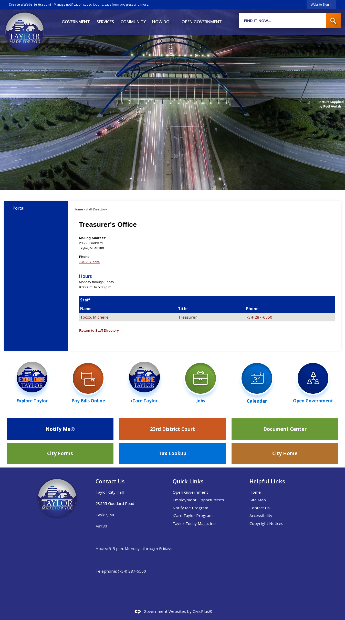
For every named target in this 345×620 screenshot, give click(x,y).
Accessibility (260, 515)
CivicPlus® (202, 611)
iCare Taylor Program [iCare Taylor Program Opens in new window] (193, 515)
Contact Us (259, 507)
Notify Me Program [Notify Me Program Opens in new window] (190, 507)
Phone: (84, 257)
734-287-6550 (89, 262)
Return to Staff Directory (99, 330)
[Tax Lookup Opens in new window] (172, 453)
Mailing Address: (92, 238)
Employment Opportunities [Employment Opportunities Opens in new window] (198, 499)
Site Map (257, 499)
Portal (19, 208)
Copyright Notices (266, 523)
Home (78, 209)
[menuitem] (75, 20)
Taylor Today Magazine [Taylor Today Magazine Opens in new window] (194, 523)
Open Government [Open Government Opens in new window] (190, 492)
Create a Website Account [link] (30, 4)
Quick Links (188, 481)
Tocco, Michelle (94, 317)
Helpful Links (267, 481)
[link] (321, 4)
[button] (333, 20)
